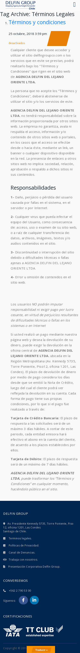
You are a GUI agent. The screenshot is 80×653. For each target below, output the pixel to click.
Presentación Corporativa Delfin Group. (34, 566)
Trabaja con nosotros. (23, 559)
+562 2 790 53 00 (20, 590)
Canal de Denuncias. (22, 552)
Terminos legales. (20, 538)
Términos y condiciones (37, 22)
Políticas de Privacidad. (24, 545)
